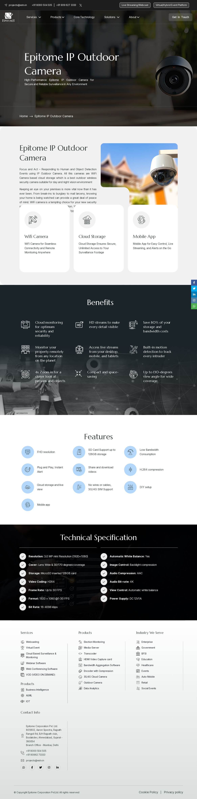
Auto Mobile (148, 676)
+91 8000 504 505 (42, 5)
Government (148, 647)
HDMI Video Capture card (98, 659)
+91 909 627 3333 (66, 5)
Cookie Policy (148, 792)
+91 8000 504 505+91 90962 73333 (36, 752)
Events (145, 670)
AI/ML (29, 695)
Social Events (149, 688)
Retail (144, 682)
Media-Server (91, 647)
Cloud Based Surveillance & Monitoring (41, 655)
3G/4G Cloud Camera (95, 676)
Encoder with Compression (98, 670)
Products (57, 17)
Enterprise (147, 641)
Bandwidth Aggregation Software (102, 665)
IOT (28, 701)
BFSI (144, 653)
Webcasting (32, 641)
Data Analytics (91, 688)
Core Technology (84, 17)
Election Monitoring (94, 641)
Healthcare (147, 665)
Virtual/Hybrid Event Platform (171, 5)
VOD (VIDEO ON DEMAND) (40, 674)
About (134, 17)
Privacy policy (173, 792)
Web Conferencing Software (41, 668)
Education (147, 659)
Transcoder (90, 653)
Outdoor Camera (93, 682)
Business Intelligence (37, 689)
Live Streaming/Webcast (135, 5)
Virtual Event (33, 647)
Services (31, 17)
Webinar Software (36, 663)
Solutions (109, 17)
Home (23, 116)
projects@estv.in (18, 5)
